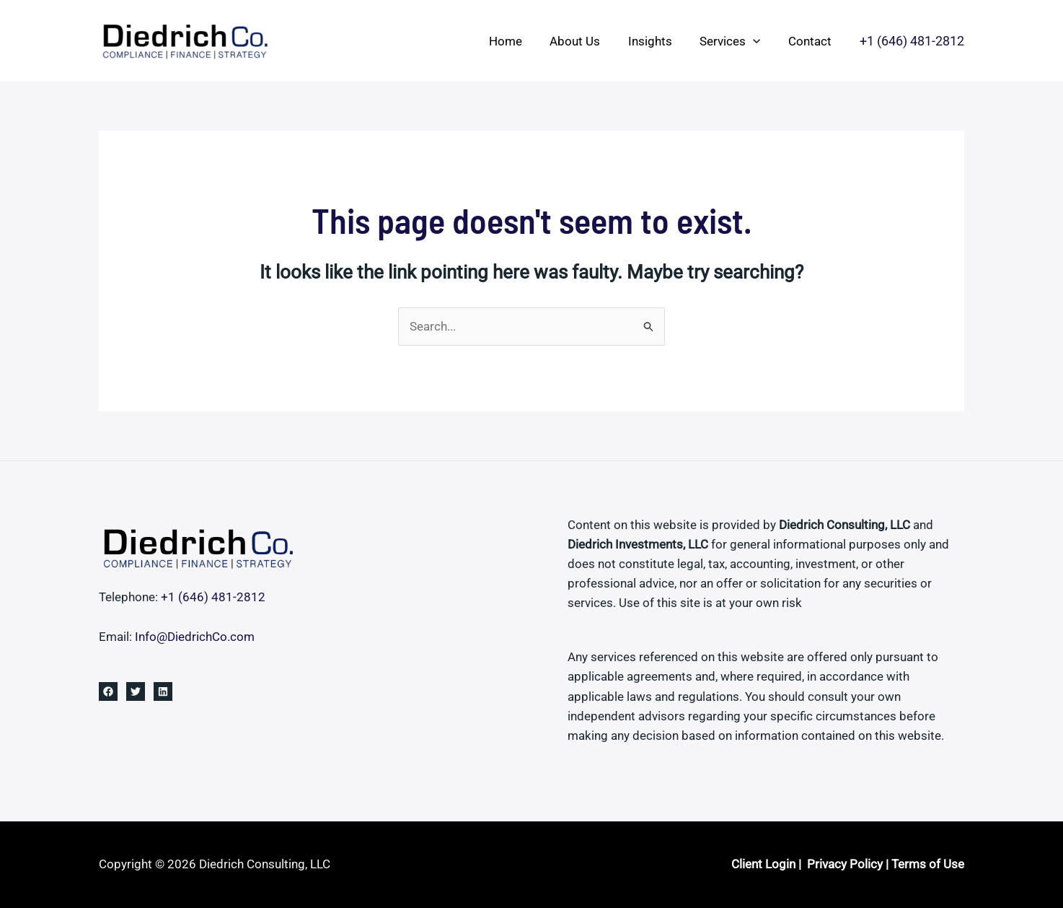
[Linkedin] (163, 691)
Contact (811, 41)
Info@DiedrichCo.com (195, 636)
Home (520, 41)
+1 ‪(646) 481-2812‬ (213, 597)
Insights (658, 41)
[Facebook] (108, 691)
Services (735, 41)
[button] (758, 41)
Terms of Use (927, 864)
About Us (586, 41)
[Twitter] (135, 691)
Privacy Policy (845, 864)
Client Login (763, 864)
